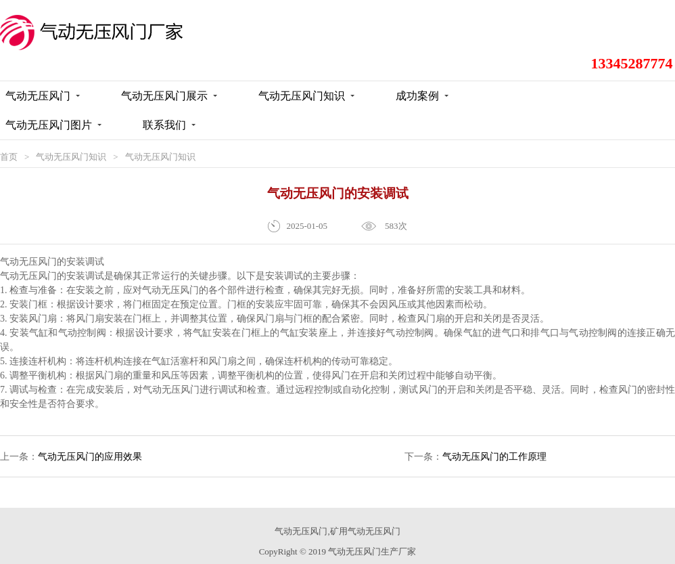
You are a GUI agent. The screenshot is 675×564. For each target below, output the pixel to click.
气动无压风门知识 (71, 136)
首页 (9, 136)
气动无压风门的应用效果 (90, 436)
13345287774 (634, 29)
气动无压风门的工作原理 (494, 436)
